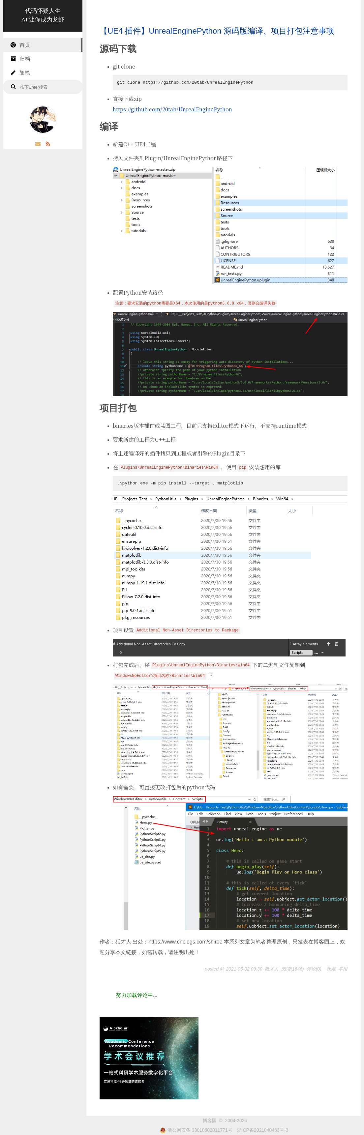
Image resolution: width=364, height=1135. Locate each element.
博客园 (210, 1120)
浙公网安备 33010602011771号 (196, 1130)
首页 (20, 45)
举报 (343, 969)
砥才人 (272, 969)
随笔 (20, 72)
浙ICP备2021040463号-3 (262, 1130)
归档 (20, 59)
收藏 (331, 969)
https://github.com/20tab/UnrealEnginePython (172, 109)
